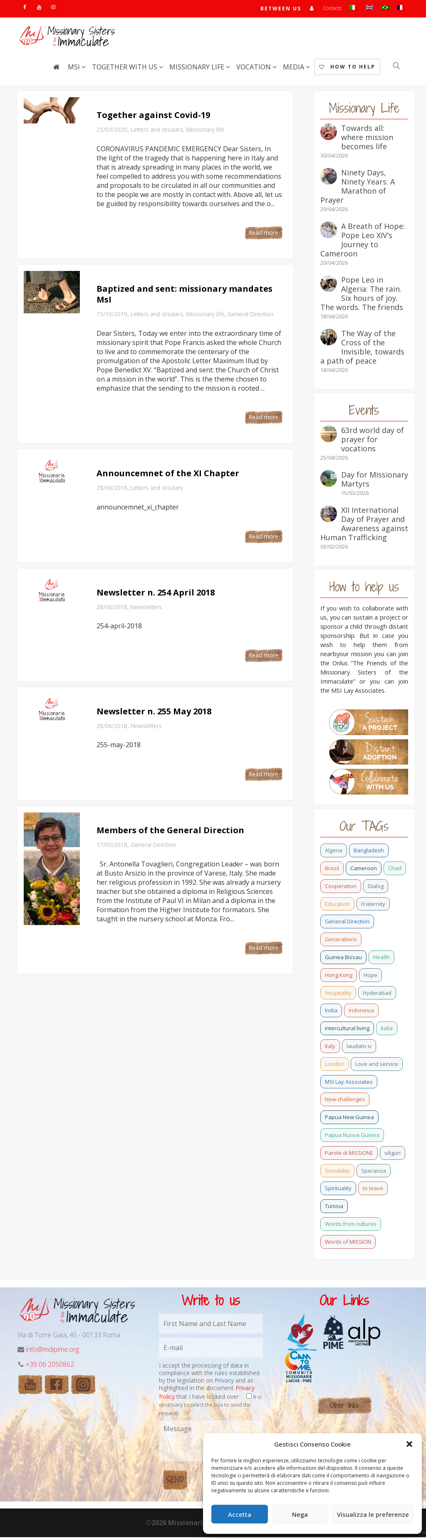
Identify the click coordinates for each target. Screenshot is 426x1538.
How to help (347, 67)
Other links (344, 1406)
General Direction (250, 315)
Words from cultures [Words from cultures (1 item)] (350, 1224)
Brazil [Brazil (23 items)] (332, 869)
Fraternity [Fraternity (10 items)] (373, 904)
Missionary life (197, 67)
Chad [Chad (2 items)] (394, 869)
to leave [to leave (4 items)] (373, 1189)
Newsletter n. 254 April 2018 (156, 593)
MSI (75, 67)
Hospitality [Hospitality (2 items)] (338, 993)
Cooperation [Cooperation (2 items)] (341, 887)
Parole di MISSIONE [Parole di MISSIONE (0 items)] (349, 1153)
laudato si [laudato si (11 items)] (359, 1047)
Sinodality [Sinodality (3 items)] (337, 1171)
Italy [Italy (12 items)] (330, 1047)
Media (294, 67)
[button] (409, 1444)
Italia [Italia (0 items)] (387, 1029)
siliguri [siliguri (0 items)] (392, 1153)
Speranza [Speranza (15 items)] (373, 1171)
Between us (280, 8)
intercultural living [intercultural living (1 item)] (347, 1029)
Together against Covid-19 (153, 115)
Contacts (332, 8)
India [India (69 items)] (331, 1011)
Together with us (125, 67)
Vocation (254, 67)
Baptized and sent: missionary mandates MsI (184, 295)
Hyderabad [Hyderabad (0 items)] (377, 993)
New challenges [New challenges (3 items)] (345, 1100)
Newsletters (146, 608)
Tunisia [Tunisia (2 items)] (334, 1207)
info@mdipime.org (52, 1350)
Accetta (239, 1514)
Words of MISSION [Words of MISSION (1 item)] (348, 1242)
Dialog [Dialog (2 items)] (376, 887)
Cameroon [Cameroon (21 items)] (363, 869)
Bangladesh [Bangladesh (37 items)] (369, 851)
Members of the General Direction (170, 831)
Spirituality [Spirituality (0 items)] (338, 1189)
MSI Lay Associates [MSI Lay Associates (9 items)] (349, 1082)
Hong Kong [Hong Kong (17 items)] (338, 975)
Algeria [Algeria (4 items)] (333, 851)
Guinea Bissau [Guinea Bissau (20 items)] (343, 958)
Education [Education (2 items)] (337, 904)
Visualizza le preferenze (373, 1514)
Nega (300, 1514)
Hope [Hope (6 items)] (370, 975)
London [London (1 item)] (334, 1064)
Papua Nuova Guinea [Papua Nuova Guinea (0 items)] (352, 1135)
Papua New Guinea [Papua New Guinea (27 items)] (349, 1118)
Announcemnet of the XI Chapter (168, 474)
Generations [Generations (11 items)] (341, 940)
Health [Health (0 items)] (381, 958)
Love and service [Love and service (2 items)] (376, 1064)
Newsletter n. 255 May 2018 (154, 712)
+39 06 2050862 (50, 1365)
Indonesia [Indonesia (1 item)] (361, 1011)
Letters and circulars (157, 130)
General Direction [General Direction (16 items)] (347, 922)
